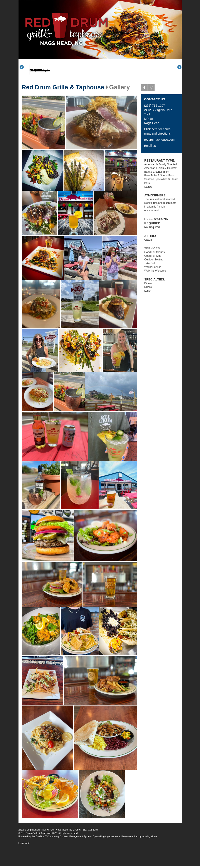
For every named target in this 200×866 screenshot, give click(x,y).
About (38, 86)
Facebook (144, 104)
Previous (24, 75)
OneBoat (41, 852)
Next (181, 75)
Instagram (151, 104)
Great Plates (90, 86)
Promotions (115, 86)
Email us (150, 162)
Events (167, 86)
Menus (64, 86)
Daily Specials (141, 86)
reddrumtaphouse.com (159, 156)
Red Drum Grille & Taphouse (63, 103)
